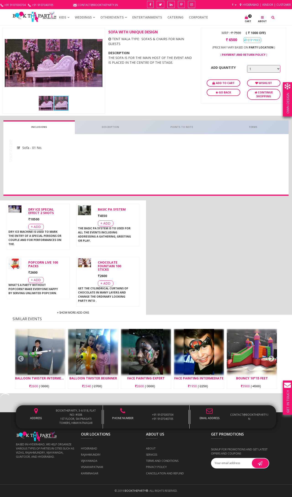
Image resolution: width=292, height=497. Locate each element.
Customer (283, 5)
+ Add (36, 227)
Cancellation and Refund (165, 473)
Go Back (223, 92)
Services (151, 455)
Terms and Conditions (162, 461)
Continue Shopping (264, 94)
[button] (98, 34)
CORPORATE (198, 17)
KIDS (62, 17)
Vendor (267, 5)
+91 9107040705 (162, 419)
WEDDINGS (83, 17)
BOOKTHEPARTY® (136, 491)
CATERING (175, 17)
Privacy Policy (156, 467)
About (151, 448)
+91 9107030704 (162, 415)
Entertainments (147, 17)
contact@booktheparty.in (249, 417)
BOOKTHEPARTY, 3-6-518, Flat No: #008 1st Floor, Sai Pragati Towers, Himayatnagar (76, 417)
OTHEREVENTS (112, 17)
